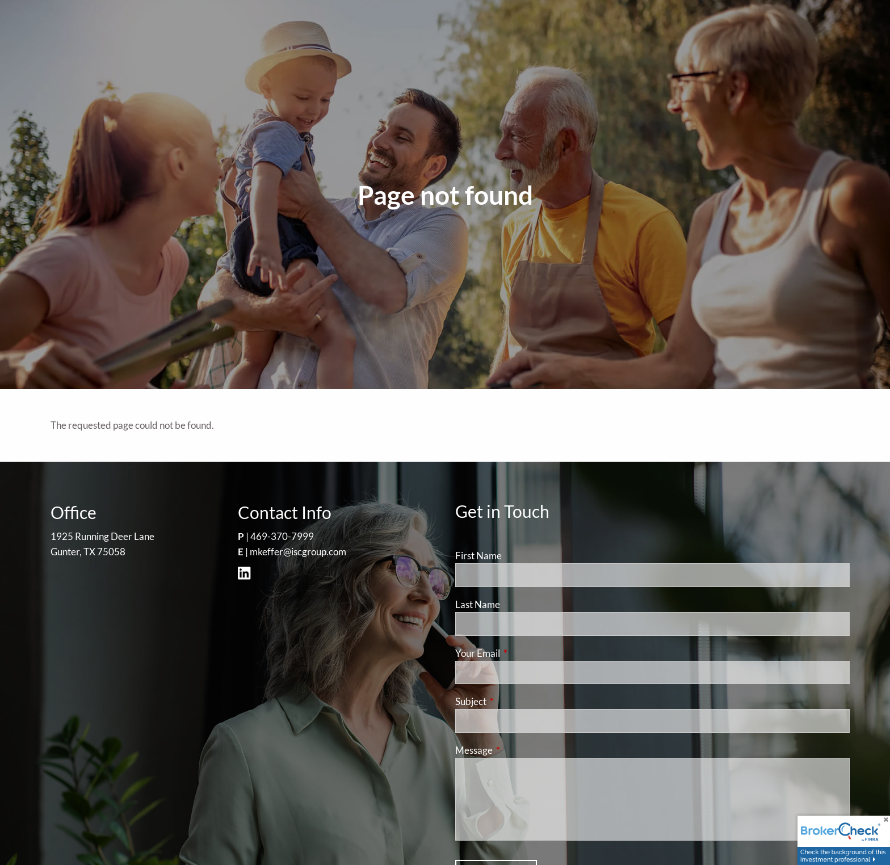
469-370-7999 (282, 536)
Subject (514, 701)
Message (518, 750)
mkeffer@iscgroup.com (298, 552)
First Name (478, 556)
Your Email (521, 653)
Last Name (477, 604)
